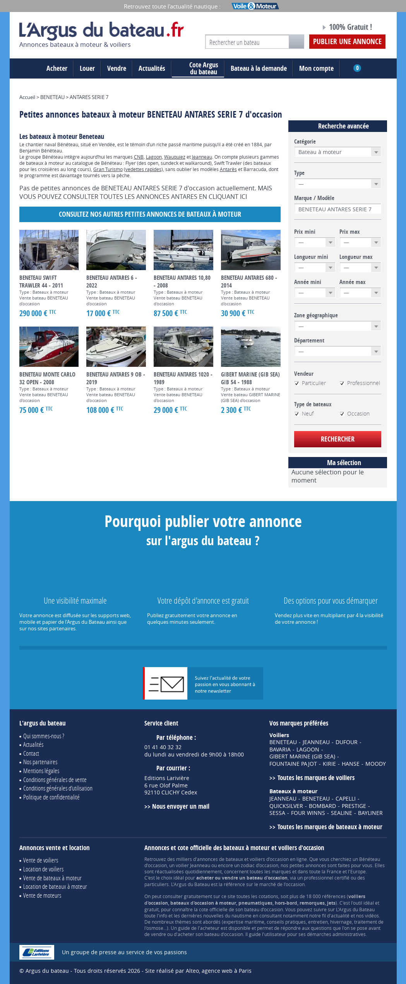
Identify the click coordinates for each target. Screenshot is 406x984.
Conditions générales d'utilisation (58, 788)
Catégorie (305, 141)
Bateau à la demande (259, 68)
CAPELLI (346, 798)
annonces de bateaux (220, 859)
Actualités (152, 68)
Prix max (349, 232)
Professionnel (359, 383)
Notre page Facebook (300, 28)
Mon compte (316, 68)
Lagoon (154, 157)
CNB (139, 157)
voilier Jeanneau (193, 865)
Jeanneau (202, 157)
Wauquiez (174, 157)
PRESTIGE (354, 806)
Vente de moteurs (42, 895)
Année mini (307, 282)
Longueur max (356, 257)
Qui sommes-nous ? (43, 735)
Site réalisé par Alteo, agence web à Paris (198, 970)
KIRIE (329, 763)
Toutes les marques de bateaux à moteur (330, 826)
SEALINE (341, 812)
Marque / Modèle (314, 198)
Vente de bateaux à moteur (52, 877)
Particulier (310, 383)
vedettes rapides (143, 169)
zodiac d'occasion (259, 865)
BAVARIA (280, 749)
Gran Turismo (108, 169)
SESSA (277, 812)
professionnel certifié (326, 877)
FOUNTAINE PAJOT (293, 763)
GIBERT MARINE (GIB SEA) (302, 756)
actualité (340, 915)
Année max (352, 282)
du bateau (198, 68)
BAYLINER (370, 812)
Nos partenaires (40, 761)
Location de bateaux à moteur (55, 886)
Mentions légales (41, 770)
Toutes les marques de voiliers (316, 777)
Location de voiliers (43, 868)
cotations (268, 896)
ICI (243, 196)
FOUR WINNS (308, 812)
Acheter (56, 68)
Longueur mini (311, 257)
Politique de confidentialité (51, 796)
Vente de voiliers (40, 860)
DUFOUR (347, 742)
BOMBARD (322, 806)
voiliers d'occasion (269, 859)
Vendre (116, 68)
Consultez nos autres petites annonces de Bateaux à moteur (150, 214)
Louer (87, 68)
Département (309, 340)
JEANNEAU (316, 742)
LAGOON (307, 749)
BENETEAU (283, 742)
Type (299, 173)
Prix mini (304, 232)
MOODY (375, 763)
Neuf (303, 413)
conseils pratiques (286, 922)
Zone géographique (316, 315)
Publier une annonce (347, 41)
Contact (31, 753)
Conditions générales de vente (55, 779)
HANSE (351, 763)
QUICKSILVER (286, 806)
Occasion (354, 413)
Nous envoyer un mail (180, 806)
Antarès (228, 169)
